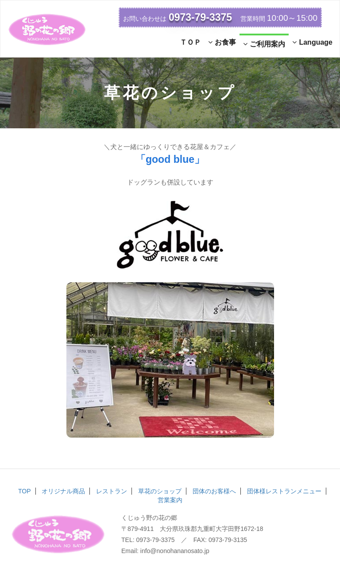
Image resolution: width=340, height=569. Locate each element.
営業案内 (170, 500)
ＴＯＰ (190, 42)
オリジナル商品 (63, 491)
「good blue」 (170, 159)
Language (312, 42)
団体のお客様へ (214, 491)
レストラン (111, 491)
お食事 (222, 42)
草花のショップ (160, 491)
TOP (24, 491)
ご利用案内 (264, 44)
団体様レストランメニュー (284, 491)
